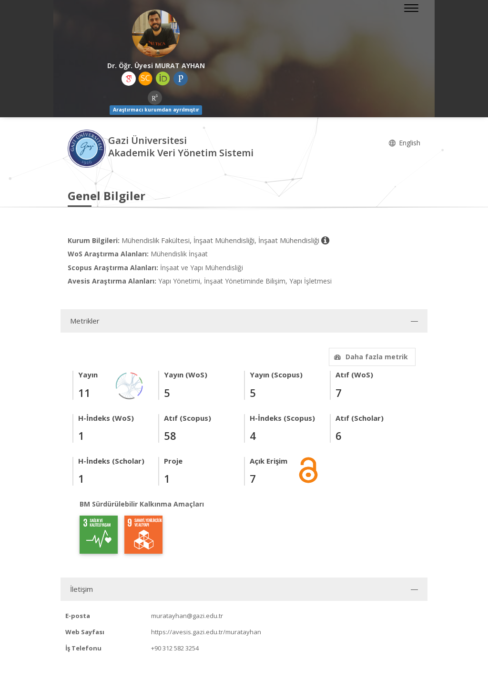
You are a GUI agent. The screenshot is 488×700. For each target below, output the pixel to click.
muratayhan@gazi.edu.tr (187, 615)
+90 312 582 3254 (175, 648)
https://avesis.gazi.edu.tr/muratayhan (206, 632)
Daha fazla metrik (370, 356)
